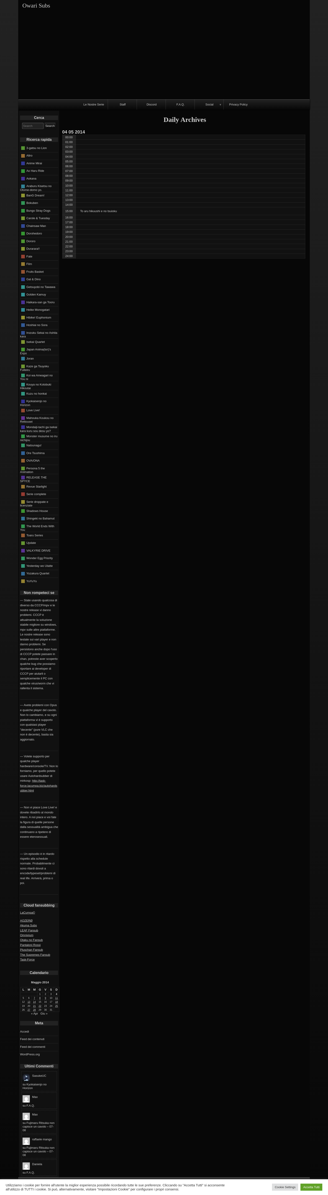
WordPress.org (30, 1054)
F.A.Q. (180, 104)
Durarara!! (33, 248)
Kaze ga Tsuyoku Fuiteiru (34, 368)
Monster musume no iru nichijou (38, 438)
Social (209, 104)
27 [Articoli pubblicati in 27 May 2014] (29, 1009)
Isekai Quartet (35, 341)
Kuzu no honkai (36, 393)
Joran (30, 358)
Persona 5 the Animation (32, 470)
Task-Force (27, 959)
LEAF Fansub (29, 930)
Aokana (31, 178)
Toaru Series (34, 535)
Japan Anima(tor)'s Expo (35, 351)
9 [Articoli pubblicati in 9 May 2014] (45, 998)
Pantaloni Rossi (30, 945)
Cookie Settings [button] (285, 1187)
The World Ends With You (37, 528)
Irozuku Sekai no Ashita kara (38, 334)
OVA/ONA (33, 460)
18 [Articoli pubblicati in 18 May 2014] (56, 1001)
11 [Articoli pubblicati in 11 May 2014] (56, 998)
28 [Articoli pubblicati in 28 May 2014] (34, 1009)
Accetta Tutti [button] (311, 1187)
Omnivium (26, 935)
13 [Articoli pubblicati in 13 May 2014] (29, 1001)
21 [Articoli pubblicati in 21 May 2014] (34, 1006)
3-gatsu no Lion (36, 148)
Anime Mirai (34, 163)
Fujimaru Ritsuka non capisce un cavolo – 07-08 (38, 1126)
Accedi (24, 1031)
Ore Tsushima (35, 453)
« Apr (34, 1013)
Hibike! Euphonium (38, 317)
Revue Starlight (36, 486)
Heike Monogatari (38, 309)
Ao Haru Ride (35, 170)
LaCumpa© (27, 912)
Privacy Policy (238, 104)
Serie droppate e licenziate (34, 503)
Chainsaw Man (36, 225)
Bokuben (32, 203)
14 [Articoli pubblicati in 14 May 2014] (34, 1001)
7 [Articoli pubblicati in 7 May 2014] (34, 998)
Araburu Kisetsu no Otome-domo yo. (35, 188)
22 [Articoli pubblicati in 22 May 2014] (39, 1006)
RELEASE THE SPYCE (33, 479)
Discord (151, 104)
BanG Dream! (35, 195)
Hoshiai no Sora (37, 325)
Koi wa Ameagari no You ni (36, 377)
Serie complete (36, 494)
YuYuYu (31, 581)
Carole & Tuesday (38, 218)
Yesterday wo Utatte (39, 565)
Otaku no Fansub (31, 940)
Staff (123, 104)
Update (31, 543)
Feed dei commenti (32, 1047)
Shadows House (37, 510)
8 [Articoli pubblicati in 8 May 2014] (40, 998)
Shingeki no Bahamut (40, 518)
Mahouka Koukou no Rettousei (37, 420)
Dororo (31, 241)
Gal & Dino (33, 279)
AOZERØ (26, 920)
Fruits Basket (35, 271)
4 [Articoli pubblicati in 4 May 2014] (56, 994)
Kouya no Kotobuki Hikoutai (35, 386)
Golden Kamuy (36, 294)
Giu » (44, 1013)
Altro (29, 155)
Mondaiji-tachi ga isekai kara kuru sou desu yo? (38, 429)
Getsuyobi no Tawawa (40, 286)
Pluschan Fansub (31, 949)
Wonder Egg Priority (39, 558)
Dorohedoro (34, 233)
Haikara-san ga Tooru (40, 302)
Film (29, 264)
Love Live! (33, 410)
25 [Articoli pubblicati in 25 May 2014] (56, 1006)
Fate (29, 256)
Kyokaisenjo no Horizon (33, 403)
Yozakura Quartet (37, 573)
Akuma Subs (28, 925)
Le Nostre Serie (93, 104)
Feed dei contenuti (32, 1039)
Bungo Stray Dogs (38, 210)
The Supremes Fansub (35, 954)
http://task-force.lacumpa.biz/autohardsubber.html (38, 785)
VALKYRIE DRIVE (38, 550)
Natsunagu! (34, 445)
